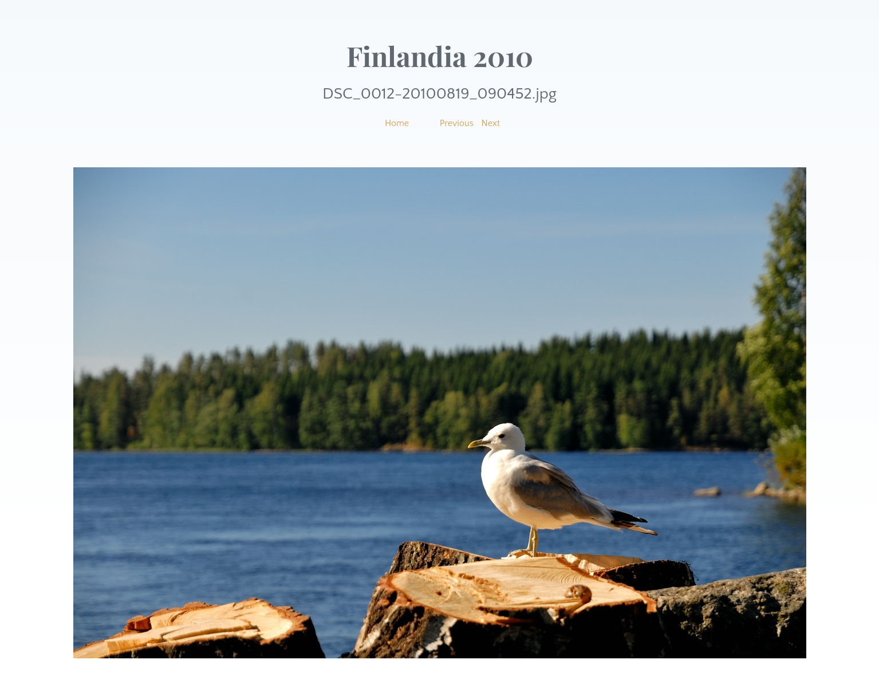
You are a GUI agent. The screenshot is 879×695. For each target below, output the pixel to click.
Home (397, 123)
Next (491, 123)
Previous (457, 123)
